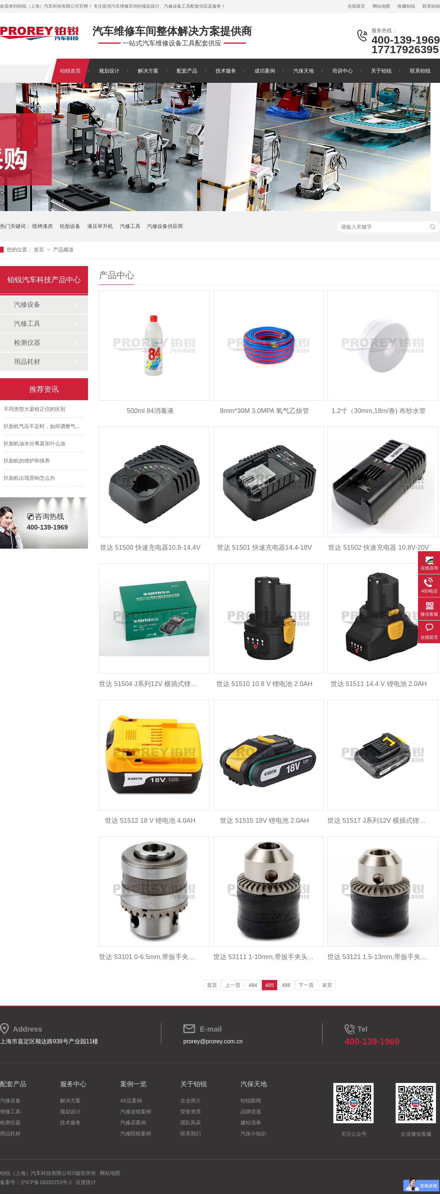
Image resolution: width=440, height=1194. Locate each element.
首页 (39, 250)
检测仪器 (27, 342)
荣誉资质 (190, 1111)
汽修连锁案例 (135, 1111)
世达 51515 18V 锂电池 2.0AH (264, 820)
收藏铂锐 (406, 6)
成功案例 (264, 71)
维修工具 (10, 1111)
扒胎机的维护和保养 (27, 462)
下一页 (306, 985)
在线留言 (356, 6)
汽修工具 (130, 226)
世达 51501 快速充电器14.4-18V (264, 547)
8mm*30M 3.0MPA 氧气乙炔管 (264, 410)
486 (286, 985)
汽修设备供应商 (165, 226)
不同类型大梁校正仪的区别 (34, 410)
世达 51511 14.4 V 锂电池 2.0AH (379, 684)
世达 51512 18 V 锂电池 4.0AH (150, 820)
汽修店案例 (133, 1122)
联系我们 (190, 1133)
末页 (327, 985)
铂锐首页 (70, 71)
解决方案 (148, 71)
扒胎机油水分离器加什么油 (34, 445)
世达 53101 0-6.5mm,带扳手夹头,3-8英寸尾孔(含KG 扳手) (150, 957)
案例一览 (133, 1084)
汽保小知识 (253, 1133)
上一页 (233, 985)
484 (253, 985)
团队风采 (190, 1122)
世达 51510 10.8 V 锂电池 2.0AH (264, 684)
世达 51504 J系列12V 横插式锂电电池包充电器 (150, 684)
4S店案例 (131, 1100)
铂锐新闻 (251, 1100)
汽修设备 (27, 304)
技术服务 (226, 71)
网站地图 (381, 6)
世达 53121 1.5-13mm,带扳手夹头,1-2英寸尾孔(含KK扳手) (378, 957)
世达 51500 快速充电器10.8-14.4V (150, 547)
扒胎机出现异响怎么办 (29, 479)
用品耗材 (27, 361)
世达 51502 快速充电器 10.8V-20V (378, 547)
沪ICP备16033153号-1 (46, 1182)
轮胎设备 (70, 226)
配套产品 (187, 71)
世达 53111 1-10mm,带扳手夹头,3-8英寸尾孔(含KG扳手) (264, 957)
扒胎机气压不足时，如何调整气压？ (45, 428)
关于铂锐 (381, 71)
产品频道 (63, 250)
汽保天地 (303, 71)
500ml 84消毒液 (150, 410)
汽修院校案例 (135, 1133)
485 (269, 985)
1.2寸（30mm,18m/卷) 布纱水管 (378, 410)
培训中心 (342, 71)
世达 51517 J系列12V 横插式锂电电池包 (378, 820)
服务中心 (73, 1084)
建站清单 (251, 1122)
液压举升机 (100, 226)
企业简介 (190, 1100)
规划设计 (109, 71)
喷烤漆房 (42, 226)
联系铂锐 (431, 6)
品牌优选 (251, 1111)
